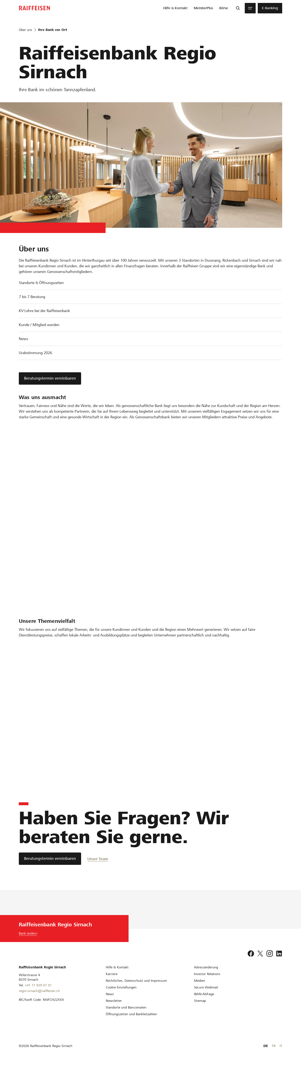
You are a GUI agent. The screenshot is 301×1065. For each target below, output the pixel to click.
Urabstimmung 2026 (35, 353)
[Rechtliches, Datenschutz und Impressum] (136, 981)
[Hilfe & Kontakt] (117, 967)
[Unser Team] (102, 858)
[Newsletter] (114, 1001)
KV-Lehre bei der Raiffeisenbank (44, 310)
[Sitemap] (200, 1001)
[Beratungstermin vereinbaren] (50, 859)
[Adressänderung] (206, 967)
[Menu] (250, 8)
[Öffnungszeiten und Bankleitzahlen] (131, 1014)
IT (281, 1046)
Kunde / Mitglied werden (39, 325)
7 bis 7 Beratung (32, 296)
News (23, 339)
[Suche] (238, 8)
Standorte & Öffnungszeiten (41, 282)
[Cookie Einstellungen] (121, 987)
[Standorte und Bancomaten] (126, 1007)
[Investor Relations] (207, 974)
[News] (110, 994)
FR (273, 1046)
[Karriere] (111, 974)
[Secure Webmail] (206, 987)
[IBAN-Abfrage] (204, 994)
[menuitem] (175, 8)
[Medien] (199, 981)
